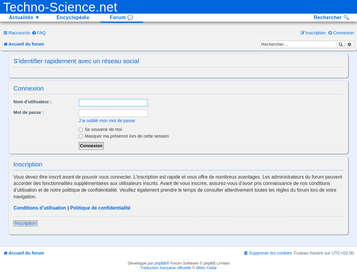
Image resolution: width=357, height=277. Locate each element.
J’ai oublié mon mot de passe (107, 120)
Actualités (24, 17)
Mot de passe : (28, 112)
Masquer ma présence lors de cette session (124, 136)
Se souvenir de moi (100, 129)
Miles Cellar (206, 267)
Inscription (25, 223)
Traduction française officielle (165, 267)
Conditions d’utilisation (39, 207)
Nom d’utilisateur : (32, 101)
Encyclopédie (73, 17)
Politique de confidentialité (100, 207)
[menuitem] (39, 32)
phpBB (160, 263)
